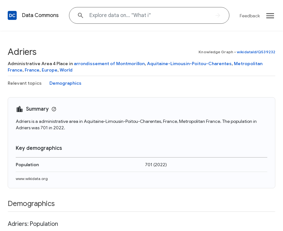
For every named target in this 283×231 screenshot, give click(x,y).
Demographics (65, 83)
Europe (49, 70)
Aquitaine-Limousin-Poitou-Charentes (189, 63)
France (32, 70)
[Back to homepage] (12, 15)
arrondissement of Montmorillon (109, 63)
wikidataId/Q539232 (256, 51)
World (66, 70)
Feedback (250, 16)
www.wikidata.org (32, 178)
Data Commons (40, 15)
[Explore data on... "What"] (149, 15)
